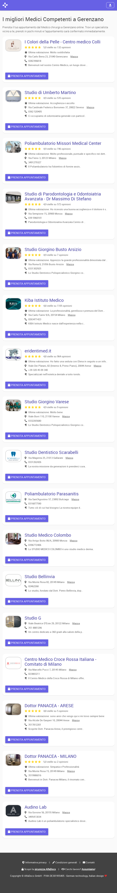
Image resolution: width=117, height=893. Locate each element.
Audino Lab (35, 807)
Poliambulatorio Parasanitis (52, 494)
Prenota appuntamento (27, 76)
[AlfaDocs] (5, 5)
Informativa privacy (36, 862)
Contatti (90, 862)
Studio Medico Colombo (48, 535)
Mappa (74, 56)
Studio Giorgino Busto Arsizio (53, 249)
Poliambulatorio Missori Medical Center (63, 143)
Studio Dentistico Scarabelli (51, 452)
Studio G (33, 618)
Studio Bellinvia (40, 576)
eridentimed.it (38, 351)
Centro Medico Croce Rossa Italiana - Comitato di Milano (60, 661)
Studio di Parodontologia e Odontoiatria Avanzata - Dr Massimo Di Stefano (63, 196)
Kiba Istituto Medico (44, 300)
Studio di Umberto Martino (50, 92)
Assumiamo (88, 869)
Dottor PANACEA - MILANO (50, 756)
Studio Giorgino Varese (47, 402)
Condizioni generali (66, 862)
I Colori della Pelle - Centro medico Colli (62, 42)
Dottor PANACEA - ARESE (49, 705)
